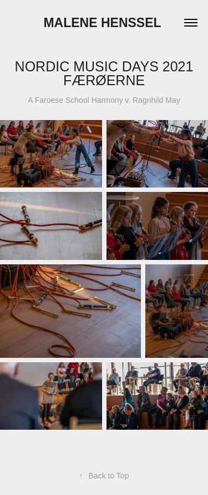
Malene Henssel (103, 22)
